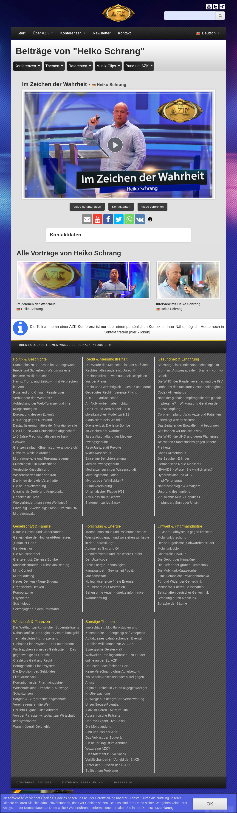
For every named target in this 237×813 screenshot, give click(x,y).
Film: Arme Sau (24, 677)
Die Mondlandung (98, 726)
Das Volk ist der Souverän (104, 737)
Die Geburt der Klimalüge (176, 559)
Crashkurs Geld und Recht (32, 660)
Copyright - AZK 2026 (34, 782)
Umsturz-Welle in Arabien (32, 453)
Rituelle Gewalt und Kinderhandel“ (38, 532)
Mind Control (22, 570)
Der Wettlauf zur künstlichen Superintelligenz (46, 627)
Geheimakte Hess (26, 497)
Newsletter (102, 33)
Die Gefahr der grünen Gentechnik (183, 565)
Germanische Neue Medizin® (179, 464)
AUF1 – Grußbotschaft (101, 398)
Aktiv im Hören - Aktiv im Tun (106, 710)
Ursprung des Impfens (174, 491)
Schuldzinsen (23, 693)
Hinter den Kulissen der (103, 765)
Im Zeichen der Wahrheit (103, 431)
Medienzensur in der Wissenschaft (110, 469)
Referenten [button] (78, 66)
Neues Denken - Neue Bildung (35, 581)
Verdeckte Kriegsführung (31, 469)
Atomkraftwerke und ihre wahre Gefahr (113, 554)
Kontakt (124, 33)
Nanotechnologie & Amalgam (179, 486)
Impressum (123, 782)
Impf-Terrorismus (170, 480)
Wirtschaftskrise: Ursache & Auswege (40, 688)
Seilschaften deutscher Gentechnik (183, 592)
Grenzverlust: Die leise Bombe (107, 425)
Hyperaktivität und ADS (175, 475)
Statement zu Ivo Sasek (102, 502)
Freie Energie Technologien (105, 565)
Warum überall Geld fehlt (31, 726)
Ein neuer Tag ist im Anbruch (106, 743)
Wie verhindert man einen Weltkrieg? (40, 502)
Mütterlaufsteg (23, 576)
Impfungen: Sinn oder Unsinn (179, 502)
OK (210, 803)
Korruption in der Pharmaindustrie (38, 682)
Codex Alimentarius (172, 392)
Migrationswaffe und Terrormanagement (42, 458)
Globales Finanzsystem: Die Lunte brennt (43, 644)
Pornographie (23, 592)
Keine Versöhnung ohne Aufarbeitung (112, 671)
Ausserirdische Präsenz (102, 715)
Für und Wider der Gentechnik (180, 581)
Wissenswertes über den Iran (34, 475)
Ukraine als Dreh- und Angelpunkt (38, 491)
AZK (114, 732)
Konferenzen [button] (71, 33)
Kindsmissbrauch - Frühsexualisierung (41, 565)
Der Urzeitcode (96, 559)
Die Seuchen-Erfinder (173, 458)
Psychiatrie (21, 598)
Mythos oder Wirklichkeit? (104, 480)
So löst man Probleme (101, 770)
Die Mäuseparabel (26, 554)
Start (21, 33)
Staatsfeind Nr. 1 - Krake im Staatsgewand (44, 365)
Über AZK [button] (41, 33)
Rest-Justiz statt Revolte (103, 447)
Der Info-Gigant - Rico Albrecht (35, 710)
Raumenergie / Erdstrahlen (105, 587)
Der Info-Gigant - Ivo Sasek (105, 721)
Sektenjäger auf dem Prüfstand (36, 609)
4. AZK (126, 765)
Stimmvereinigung (98, 486)
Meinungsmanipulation (101, 475)
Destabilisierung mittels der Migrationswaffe (45, 425)
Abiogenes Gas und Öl (102, 548)
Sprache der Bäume (172, 603)
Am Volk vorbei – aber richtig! (107, 403)
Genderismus (23, 548)
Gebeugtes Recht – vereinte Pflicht (111, 392)
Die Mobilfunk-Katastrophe (177, 570)
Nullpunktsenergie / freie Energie (109, 581)
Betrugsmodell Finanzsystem (34, 666)
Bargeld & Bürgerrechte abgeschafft (39, 699)
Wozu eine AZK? (97, 748)
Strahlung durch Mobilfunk (177, 598)
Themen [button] (52, 66)
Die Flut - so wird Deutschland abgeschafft (44, 431)
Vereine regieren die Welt (31, 704)
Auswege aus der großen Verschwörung (114, 699)
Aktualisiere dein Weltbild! (104, 420)
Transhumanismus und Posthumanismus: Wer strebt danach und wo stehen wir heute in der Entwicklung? (117, 537)
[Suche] (190, 15)
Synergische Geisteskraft (103, 649)
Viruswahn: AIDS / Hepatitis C (179, 497)
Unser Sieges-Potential (102, 704)
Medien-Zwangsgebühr (102, 464)
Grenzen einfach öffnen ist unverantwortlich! (45, 447)
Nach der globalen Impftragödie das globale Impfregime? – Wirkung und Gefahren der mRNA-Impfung (190, 403)
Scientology (21, 603)
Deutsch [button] (206, 33)
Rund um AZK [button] (137, 66)
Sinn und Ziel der (98, 732)
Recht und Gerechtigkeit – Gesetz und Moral (118, 387)
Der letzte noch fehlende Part (106, 666)
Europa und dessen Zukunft (33, 414)
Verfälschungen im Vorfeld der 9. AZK (113, 759)
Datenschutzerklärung (82, 782)
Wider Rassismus (98, 453)
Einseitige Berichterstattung (105, 458)
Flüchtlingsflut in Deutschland (34, 464)
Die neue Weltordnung (29, 486)
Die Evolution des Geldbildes (34, 671)
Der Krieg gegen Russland (32, 420)
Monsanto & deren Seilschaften (180, 587)
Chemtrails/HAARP (172, 554)
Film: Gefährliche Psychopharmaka (183, 576)
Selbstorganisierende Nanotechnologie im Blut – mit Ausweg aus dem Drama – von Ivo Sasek (190, 370)
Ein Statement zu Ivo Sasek (105, 754)
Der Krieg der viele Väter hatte (35, 480)
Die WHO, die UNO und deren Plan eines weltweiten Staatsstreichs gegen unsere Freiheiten (188, 442)
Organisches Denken (28, 587)
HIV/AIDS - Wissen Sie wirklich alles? (185, 469)
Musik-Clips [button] (106, 66)
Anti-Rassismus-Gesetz (102, 497)
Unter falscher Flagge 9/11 (104, 491)
